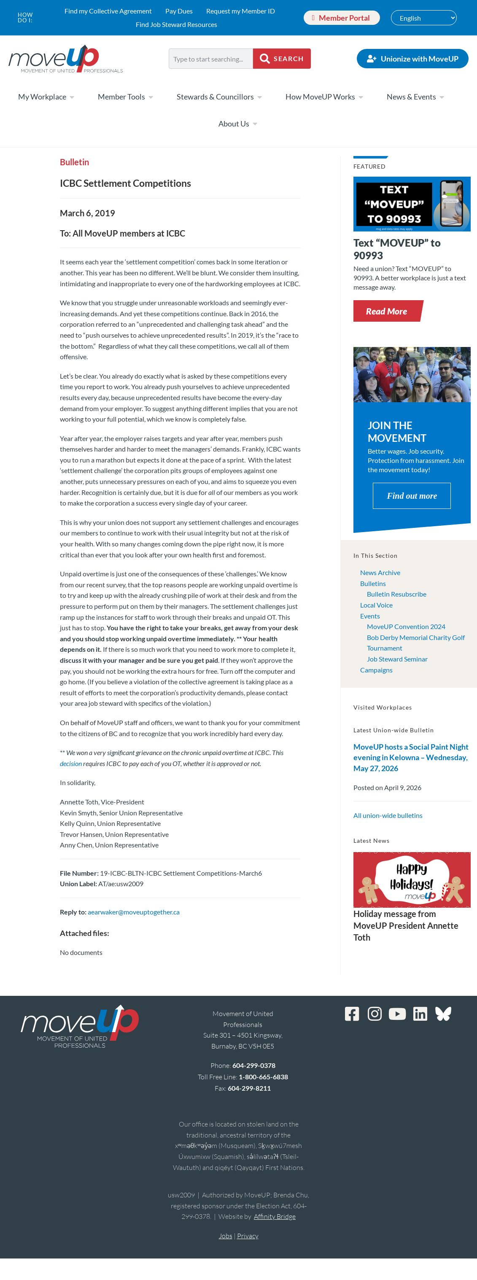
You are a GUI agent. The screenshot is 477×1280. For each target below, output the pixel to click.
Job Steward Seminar (397, 659)
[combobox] (211, 58)
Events (370, 616)
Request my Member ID (240, 11)
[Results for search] (211, 73)
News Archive (380, 572)
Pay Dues (179, 11)
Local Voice (376, 605)
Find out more (412, 495)
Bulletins (373, 583)
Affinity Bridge (275, 1216)
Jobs (225, 1236)
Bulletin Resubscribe (396, 594)
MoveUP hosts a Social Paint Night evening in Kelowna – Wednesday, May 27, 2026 (411, 757)
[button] (386, 311)
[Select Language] (424, 17)
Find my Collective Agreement (108, 11)
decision (71, 763)
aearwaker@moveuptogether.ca (134, 912)
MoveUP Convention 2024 (406, 626)
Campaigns (376, 670)
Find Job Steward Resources (176, 24)
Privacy (248, 1236)
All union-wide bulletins (388, 815)
